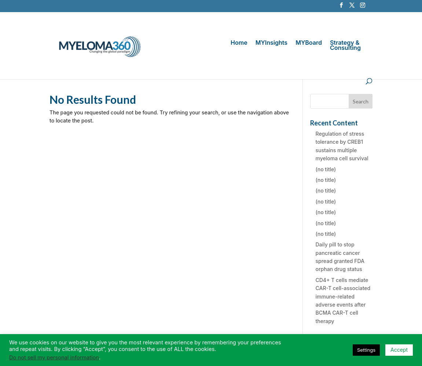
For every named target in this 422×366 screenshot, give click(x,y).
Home (239, 43)
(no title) (326, 169)
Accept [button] (399, 350)
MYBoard (309, 43)
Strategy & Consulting (345, 45)
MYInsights (271, 43)
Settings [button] (366, 350)
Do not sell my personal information (54, 357)
